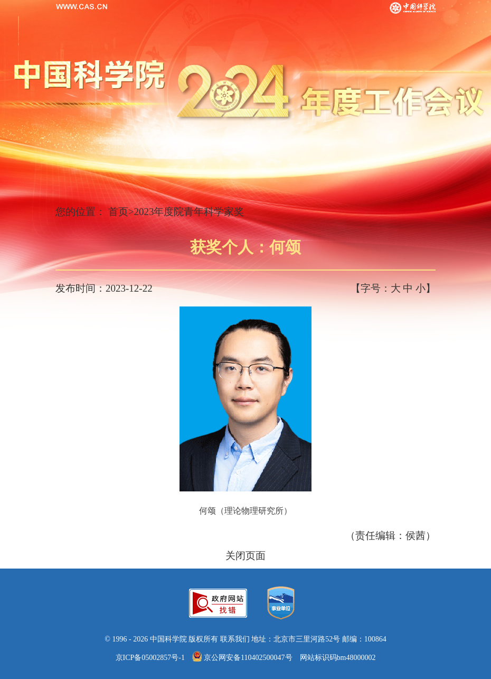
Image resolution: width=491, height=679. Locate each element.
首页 (118, 211)
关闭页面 (245, 555)
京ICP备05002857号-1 (150, 658)
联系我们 (235, 639)
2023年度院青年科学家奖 (189, 211)
